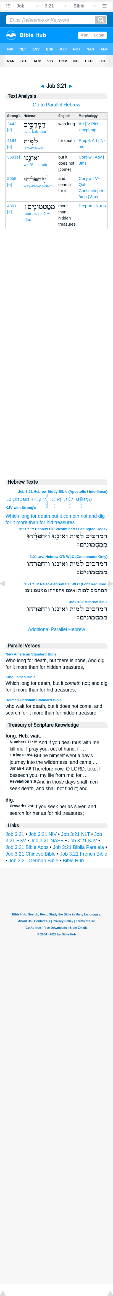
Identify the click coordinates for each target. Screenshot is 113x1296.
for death (40, 516)
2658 (11, 178)
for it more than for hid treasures (40, 522)
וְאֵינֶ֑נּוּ (55, 499)
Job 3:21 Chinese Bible (31, 854)
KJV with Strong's (21, 508)
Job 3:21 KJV (82, 840)
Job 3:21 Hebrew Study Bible (42, 491)
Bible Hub (73, 860)
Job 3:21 (15, 834)
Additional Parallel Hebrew (56, 629)
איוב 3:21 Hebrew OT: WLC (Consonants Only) (68, 557)
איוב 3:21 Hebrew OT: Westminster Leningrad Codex (63, 529)
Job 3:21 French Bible (83, 854)
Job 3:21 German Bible (33, 860)
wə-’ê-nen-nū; (35, 164)
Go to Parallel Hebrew (56, 105)
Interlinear (97, 491)
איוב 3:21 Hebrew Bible (88, 602)
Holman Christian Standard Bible (34, 700)
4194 (11, 140)
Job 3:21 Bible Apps (27, 847)
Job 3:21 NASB (47, 840)
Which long (18, 516)
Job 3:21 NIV (42, 834)
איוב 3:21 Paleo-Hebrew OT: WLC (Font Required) (65, 584)
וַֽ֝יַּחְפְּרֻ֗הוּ (40, 499)
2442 (11, 123)
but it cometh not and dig (78, 516)
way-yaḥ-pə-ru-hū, (39, 186)
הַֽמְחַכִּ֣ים (84, 499)
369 (10, 157)
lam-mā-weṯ (33, 148)
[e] (9, 129)
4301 (11, 205)
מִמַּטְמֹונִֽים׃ (18, 499)
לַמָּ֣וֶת (68, 499)
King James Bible (20, 677)
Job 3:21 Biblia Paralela (78, 847)
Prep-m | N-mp (92, 205)
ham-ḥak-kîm (34, 131)
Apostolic (78, 491)
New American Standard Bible (31, 654)
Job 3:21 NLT (75, 834)
